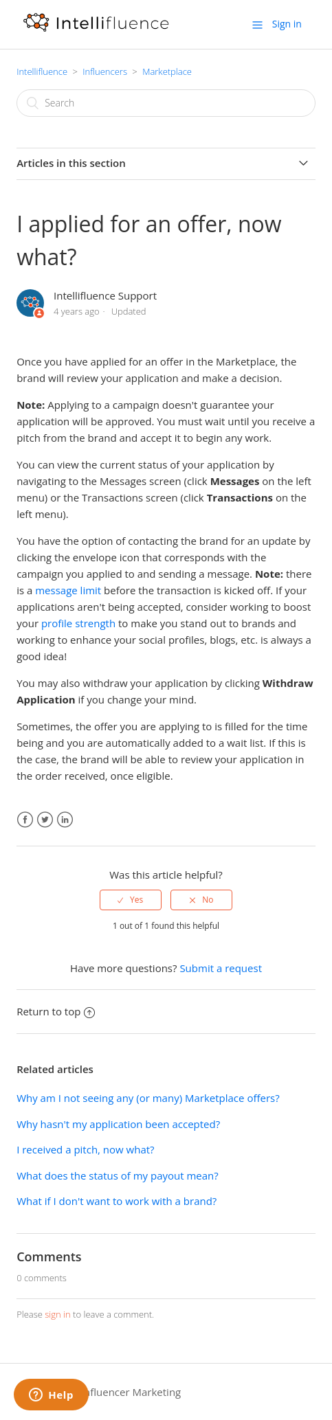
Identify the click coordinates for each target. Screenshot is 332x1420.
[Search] (166, 103)
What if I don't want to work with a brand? (116, 1201)
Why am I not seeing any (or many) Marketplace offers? (148, 1098)
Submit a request (220, 968)
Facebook (25, 820)
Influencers (104, 71)
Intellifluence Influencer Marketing (98, 1392)
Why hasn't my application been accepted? (118, 1124)
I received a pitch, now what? (85, 1149)
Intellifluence (41, 71)
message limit (68, 590)
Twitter (45, 820)
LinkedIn (65, 820)
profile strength (78, 623)
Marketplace (167, 71)
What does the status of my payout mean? (117, 1175)
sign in (57, 1314)
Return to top (55, 1011)
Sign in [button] (287, 23)
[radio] (131, 900)
